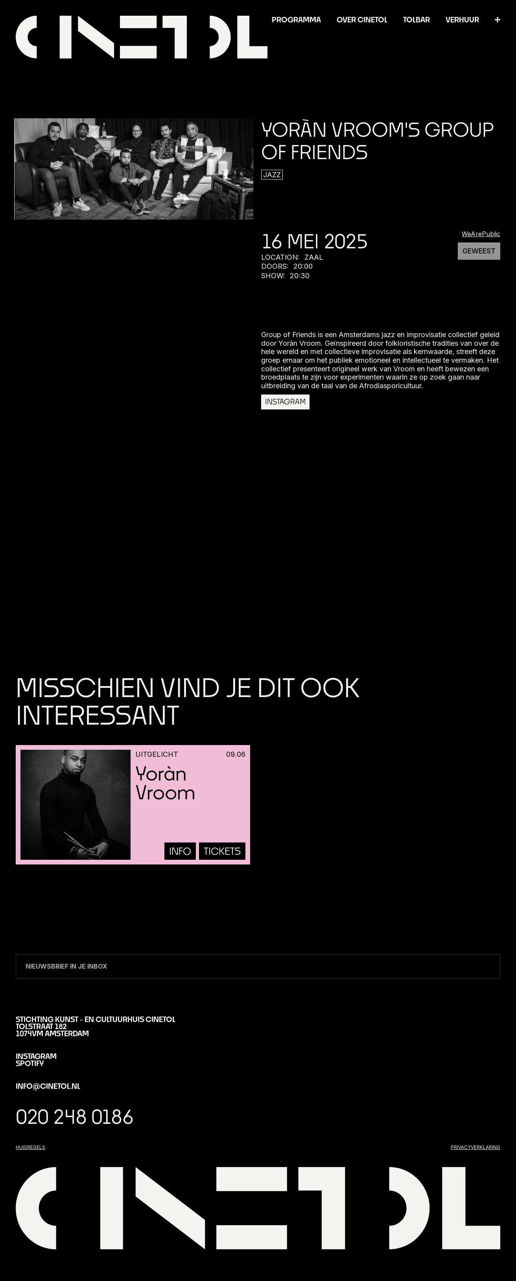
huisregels (30, 1147)
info (180, 851)
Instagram (285, 401)
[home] (141, 37)
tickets (222, 851)
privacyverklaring (475, 1147)
